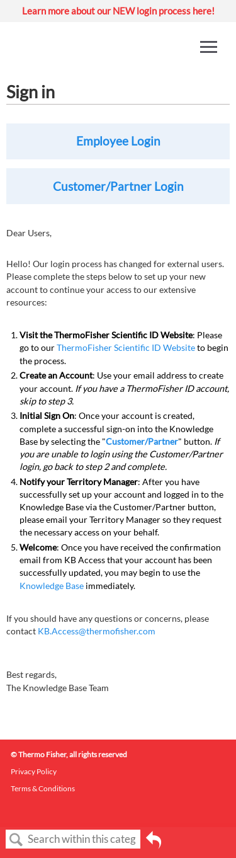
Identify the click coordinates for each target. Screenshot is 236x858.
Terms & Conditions (43, 788)
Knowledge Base (52, 585)
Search (16, 840)
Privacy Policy (34, 771)
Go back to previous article (153, 844)
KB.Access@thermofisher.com (96, 631)
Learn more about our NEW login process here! (118, 10)
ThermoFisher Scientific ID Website (126, 347)
